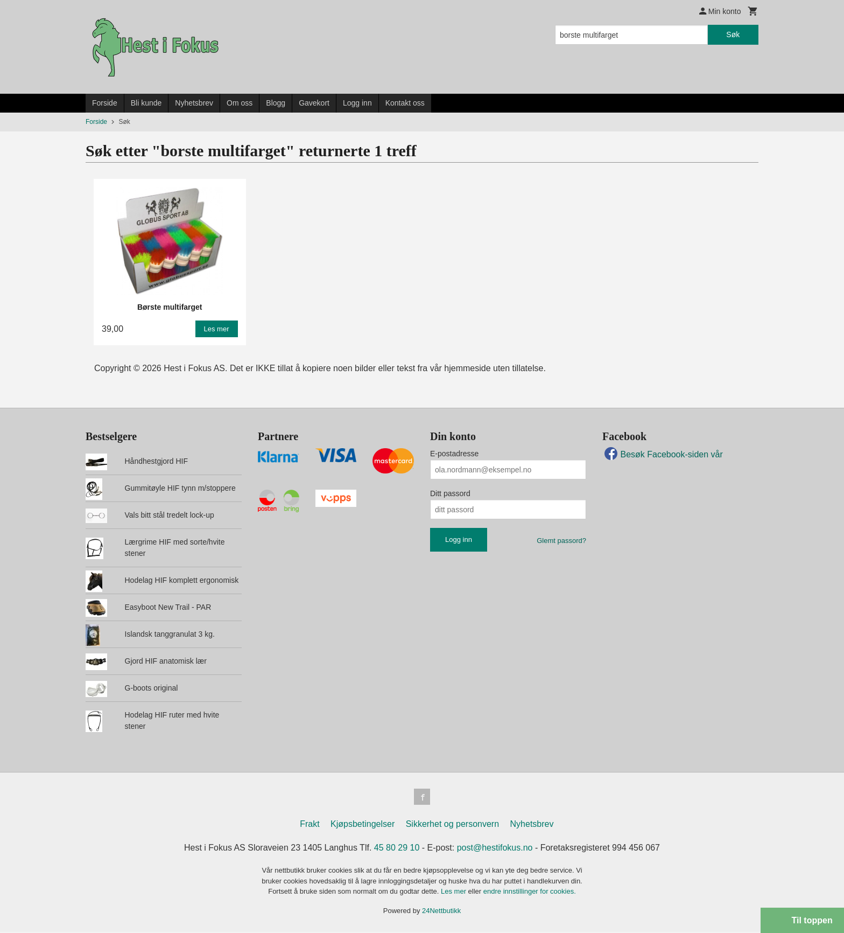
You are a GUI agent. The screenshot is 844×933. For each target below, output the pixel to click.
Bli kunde (146, 103)
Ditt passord (450, 493)
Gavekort (314, 103)
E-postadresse (454, 453)
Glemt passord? (561, 541)
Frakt (309, 825)
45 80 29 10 (397, 848)
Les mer (454, 892)
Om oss (239, 103)
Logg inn (357, 103)
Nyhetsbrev (194, 103)
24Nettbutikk (441, 912)
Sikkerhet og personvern (452, 825)
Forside (104, 103)
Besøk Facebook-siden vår (662, 454)
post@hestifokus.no (495, 848)
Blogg (275, 103)
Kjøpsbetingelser (362, 825)
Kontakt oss (405, 103)
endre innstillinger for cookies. (529, 892)
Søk (733, 34)
